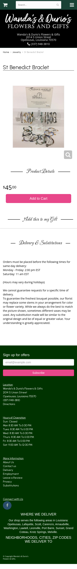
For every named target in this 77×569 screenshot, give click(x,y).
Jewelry (16, 52)
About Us (8, 462)
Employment (11, 474)
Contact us (9, 466)
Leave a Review (12, 477)
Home (6, 52)
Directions (9, 404)
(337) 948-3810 (38, 44)
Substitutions (11, 485)
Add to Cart (38, 198)
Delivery (8, 470)
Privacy (7, 481)
